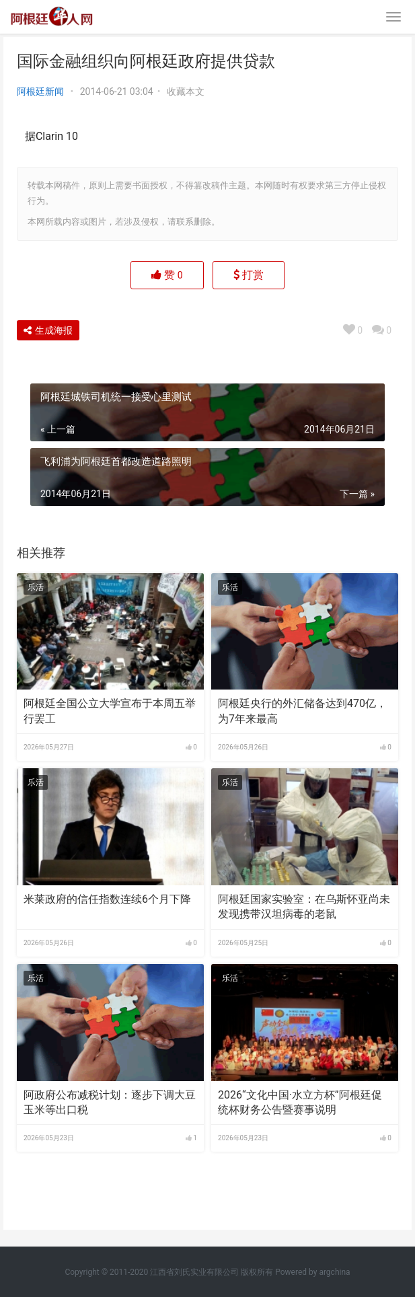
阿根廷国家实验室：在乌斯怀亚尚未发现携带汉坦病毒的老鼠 (304, 906)
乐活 (36, 587)
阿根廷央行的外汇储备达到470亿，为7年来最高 (302, 711)
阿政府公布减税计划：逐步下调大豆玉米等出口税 (110, 1102)
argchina (334, 1272)
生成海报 (48, 330)
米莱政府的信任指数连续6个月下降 (107, 899)
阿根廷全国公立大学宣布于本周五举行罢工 (110, 711)
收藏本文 (185, 91)
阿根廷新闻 (40, 91)
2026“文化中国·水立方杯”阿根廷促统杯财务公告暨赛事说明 (299, 1102)
